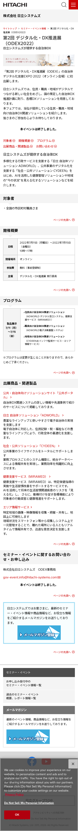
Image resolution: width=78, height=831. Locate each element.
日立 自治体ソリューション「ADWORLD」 (32, 415)
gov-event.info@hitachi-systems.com (30, 577)
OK (17, 814)
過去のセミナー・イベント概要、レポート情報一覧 (22, 696)
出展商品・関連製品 (16, 146)
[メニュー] (73, 4)
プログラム (44, 141)
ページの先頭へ (62, 220)
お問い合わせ (44, 146)
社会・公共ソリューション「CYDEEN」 (30, 446)
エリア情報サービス (16, 507)
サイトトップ (10, 28)
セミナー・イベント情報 (33, 28)
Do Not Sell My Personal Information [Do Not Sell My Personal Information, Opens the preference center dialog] (29, 803)
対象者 (7, 141)
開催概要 (24, 141)
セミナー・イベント (18, 672)
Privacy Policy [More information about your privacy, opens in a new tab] (14, 794)
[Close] (73, 763)
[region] (39, 794)
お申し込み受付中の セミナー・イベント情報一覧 (23, 683)
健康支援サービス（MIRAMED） (25, 477)
